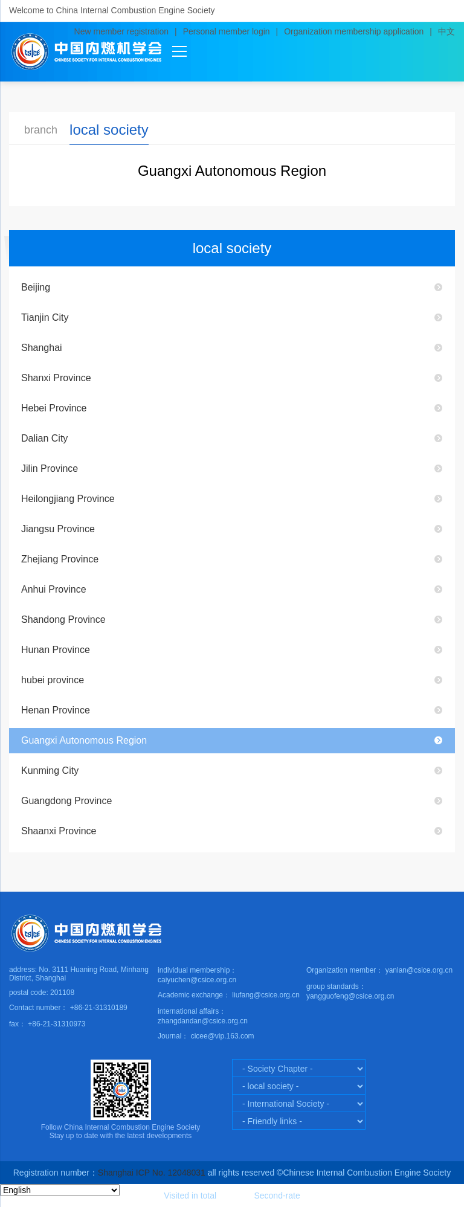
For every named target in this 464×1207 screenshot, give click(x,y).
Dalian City (44, 438)
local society (109, 129)
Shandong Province (63, 619)
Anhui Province (53, 589)
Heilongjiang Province (68, 499)
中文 (446, 31)
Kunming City (50, 770)
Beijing (35, 287)
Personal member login (226, 31)
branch (40, 130)
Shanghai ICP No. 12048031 (151, 1172)
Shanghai (41, 348)
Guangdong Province (66, 801)
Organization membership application (354, 31)
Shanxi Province (56, 378)
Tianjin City (45, 317)
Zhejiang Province (59, 559)
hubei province (52, 680)
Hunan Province (55, 650)
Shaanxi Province (59, 831)
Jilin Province (49, 468)
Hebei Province (54, 408)
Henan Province (55, 710)
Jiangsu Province (58, 529)
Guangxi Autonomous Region (84, 740)
